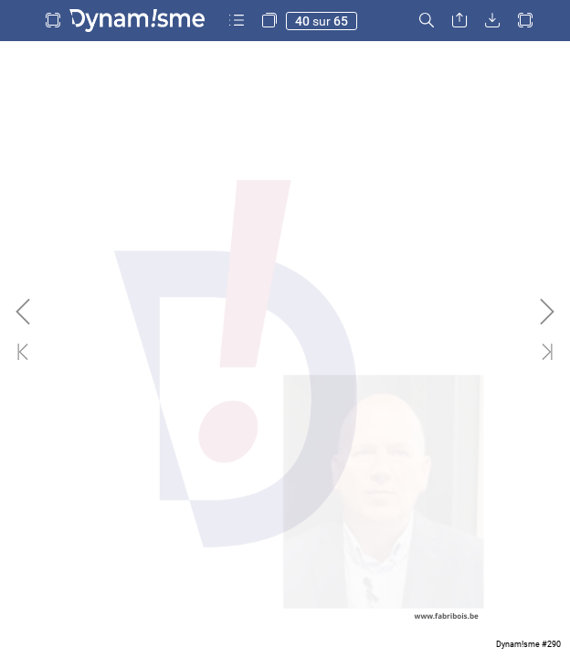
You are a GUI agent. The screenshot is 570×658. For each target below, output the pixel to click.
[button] (53, 20)
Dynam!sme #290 (528, 644)
